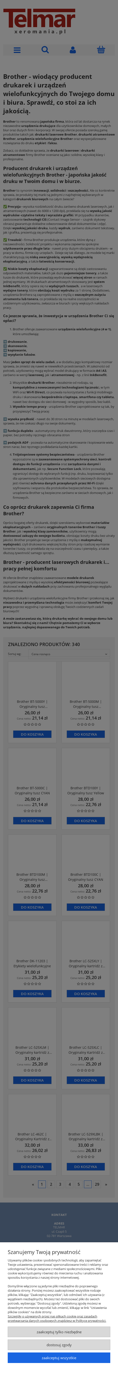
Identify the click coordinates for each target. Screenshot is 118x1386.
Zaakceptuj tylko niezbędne (59, 1331)
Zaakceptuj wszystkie (59, 1357)
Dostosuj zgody (59, 1344)
